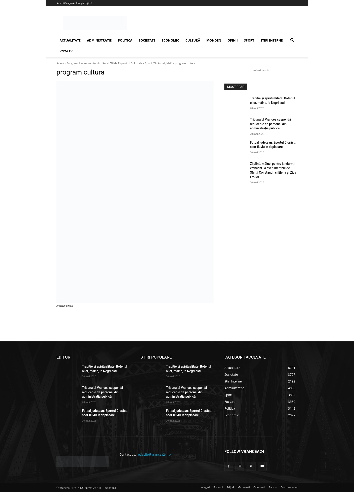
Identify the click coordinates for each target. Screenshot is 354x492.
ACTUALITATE (70, 40)
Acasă (60, 63)
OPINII (233, 40)
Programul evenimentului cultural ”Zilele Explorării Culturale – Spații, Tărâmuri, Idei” (119, 63)
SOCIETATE (147, 40)
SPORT (249, 40)
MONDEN (213, 40)
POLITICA (125, 40)
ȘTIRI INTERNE (272, 40)
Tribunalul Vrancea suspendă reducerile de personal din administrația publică (270, 124)
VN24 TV (66, 51)
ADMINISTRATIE (99, 40)
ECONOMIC (170, 40)
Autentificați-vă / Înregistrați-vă (74, 3)
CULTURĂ (192, 40)
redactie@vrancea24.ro (154, 454)
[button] (292, 41)
